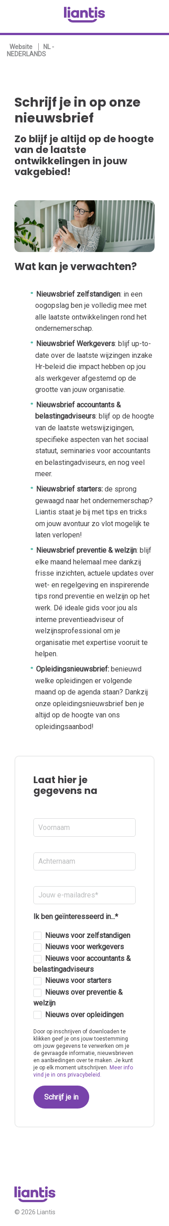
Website (20, 46)
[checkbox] (84, 975)
